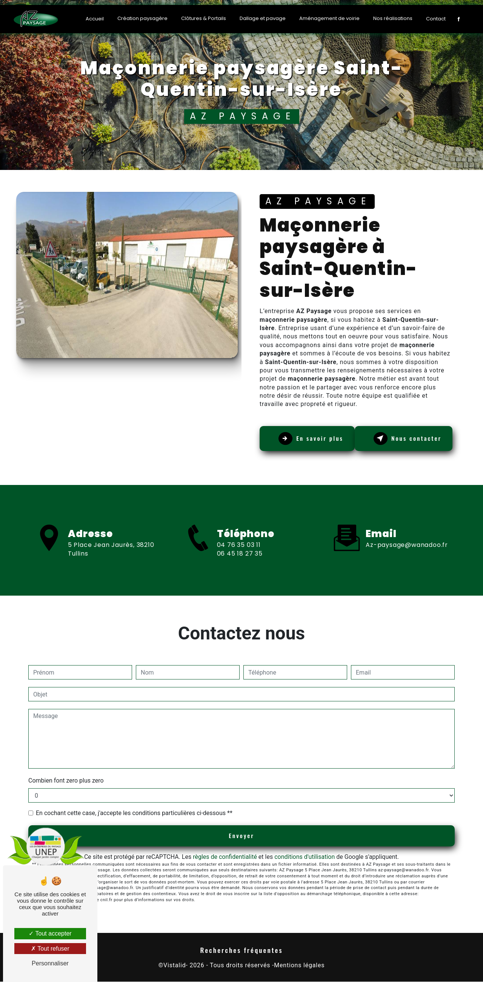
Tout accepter (50, 933)
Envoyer (242, 835)
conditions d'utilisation (304, 856)
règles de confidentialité (225, 856)
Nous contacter (409, 438)
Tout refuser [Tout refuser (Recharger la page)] (50, 948)
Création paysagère (142, 18)
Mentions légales (299, 965)
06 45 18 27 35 (240, 560)
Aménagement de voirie (329, 18)
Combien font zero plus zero (66, 780)
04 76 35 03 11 (239, 551)
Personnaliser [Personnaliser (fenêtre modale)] (50, 963)
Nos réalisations (392, 18)
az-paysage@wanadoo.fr (407, 538)
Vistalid (174, 965)
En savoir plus (313, 438)
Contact (436, 18)
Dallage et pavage (263, 18)
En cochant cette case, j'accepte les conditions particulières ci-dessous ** (134, 813)
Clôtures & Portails (203, 18)
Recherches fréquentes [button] (241, 950)
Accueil (95, 18)
